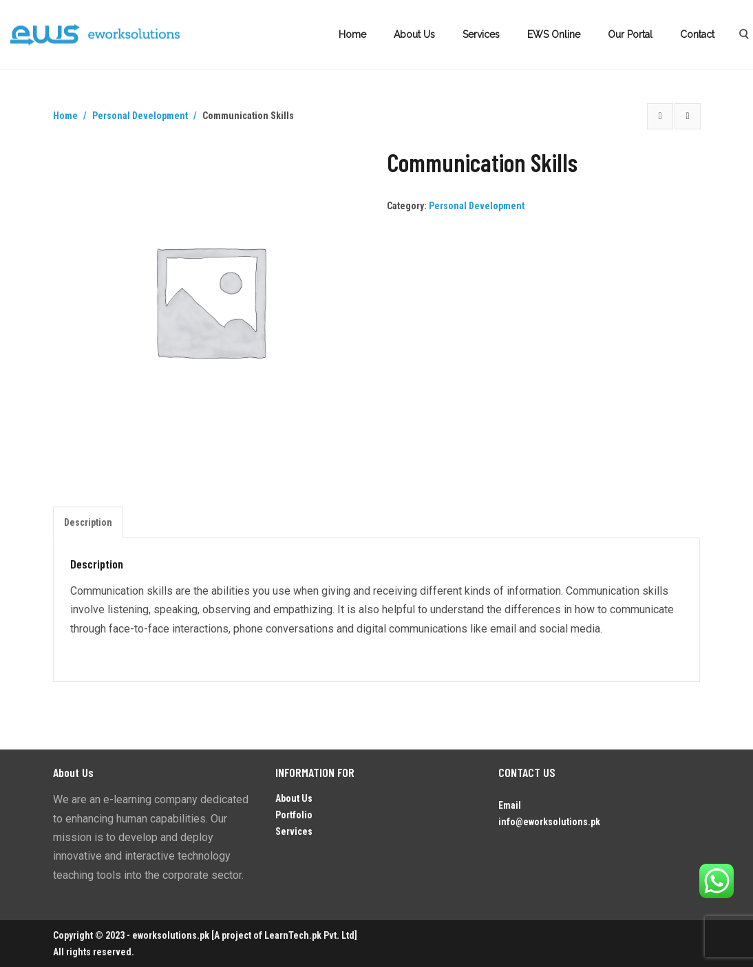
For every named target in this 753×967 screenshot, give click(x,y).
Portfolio (293, 814)
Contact (697, 34)
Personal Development (140, 115)
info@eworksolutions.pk (549, 821)
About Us (414, 34)
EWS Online (553, 34)
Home (352, 34)
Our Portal (630, 34)
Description (88, 522)
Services (481, 34)
